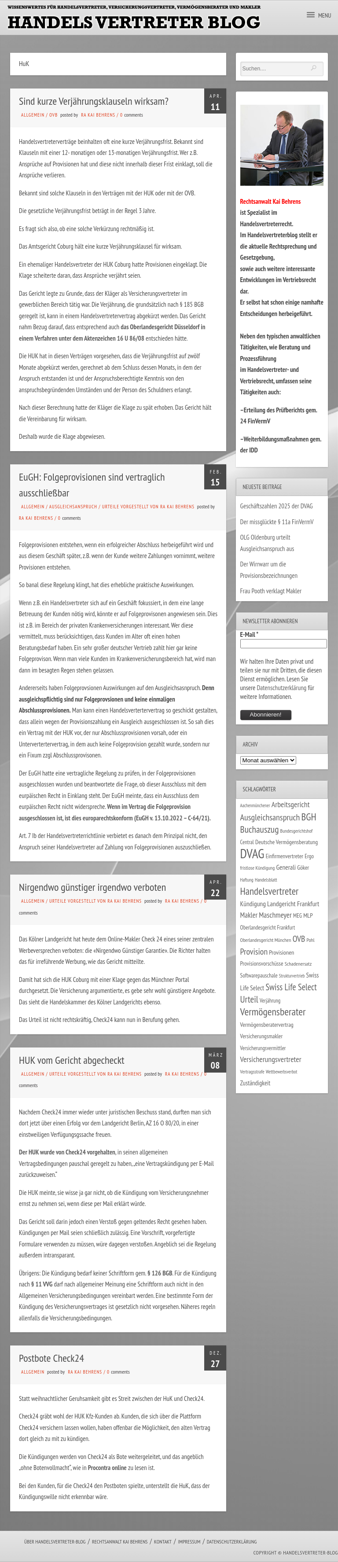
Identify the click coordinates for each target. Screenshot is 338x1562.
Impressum (189, 1541)
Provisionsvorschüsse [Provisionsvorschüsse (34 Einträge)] (261, 963)
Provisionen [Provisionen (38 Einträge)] (281, 952)
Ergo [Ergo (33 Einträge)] (309, 856)
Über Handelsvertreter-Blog (54, 1541)
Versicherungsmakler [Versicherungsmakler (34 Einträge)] (261, 1036)
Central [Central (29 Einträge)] (247, 841)
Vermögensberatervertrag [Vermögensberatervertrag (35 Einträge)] (267, 1025)
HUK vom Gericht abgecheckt (72, 1060)
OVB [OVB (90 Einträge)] (299, 938)
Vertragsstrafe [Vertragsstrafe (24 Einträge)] (252, 1071)
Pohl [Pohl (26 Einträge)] (310, 940)
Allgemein (32, 115)
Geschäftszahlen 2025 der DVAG (276, 506)
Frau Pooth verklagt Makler (271, 591)
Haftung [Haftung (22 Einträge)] (247, 880)
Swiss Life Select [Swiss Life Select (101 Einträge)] (290, 987)
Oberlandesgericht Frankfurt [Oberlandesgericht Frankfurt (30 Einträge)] (267, 927)
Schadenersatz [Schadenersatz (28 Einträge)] (298, 963)
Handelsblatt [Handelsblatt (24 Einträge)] (266, 879)
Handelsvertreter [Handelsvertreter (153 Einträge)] (269, 891)
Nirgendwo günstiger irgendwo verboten (92, 887)
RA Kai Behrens (98, 115)
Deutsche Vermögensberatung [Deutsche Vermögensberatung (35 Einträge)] (286, 842)
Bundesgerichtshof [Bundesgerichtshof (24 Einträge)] (296, 830)
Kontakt (163, 1541)
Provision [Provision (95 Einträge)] (254, 951)
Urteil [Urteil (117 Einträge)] (249, 999)
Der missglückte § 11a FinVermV (277, 522)
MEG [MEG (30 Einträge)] (297, 915)
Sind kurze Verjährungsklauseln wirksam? (94, 101)
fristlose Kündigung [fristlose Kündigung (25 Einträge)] (257, 867)
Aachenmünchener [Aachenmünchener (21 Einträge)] (255, 805)
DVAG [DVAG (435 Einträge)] (252, 853)
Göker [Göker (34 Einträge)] (303, 867)
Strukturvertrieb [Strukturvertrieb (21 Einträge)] (292, 976)
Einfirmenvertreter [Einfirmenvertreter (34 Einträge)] (284, 856)
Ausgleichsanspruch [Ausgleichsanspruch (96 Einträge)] (270, 817)
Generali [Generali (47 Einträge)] (286, 867)
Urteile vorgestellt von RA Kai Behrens (148, 507)
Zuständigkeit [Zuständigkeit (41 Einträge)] (255, 1083)
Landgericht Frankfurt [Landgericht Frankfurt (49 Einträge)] (293, 903)
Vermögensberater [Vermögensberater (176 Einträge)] (273, 1011)
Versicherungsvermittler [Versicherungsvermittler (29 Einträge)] (263, 1047)
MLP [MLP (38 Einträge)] (307, 915)
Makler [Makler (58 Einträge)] (248, 915)
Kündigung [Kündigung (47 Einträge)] (253, 903)
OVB (53, 115)
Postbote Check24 (51, 1358)
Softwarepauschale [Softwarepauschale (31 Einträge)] (259, 975)
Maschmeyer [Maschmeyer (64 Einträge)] (275, 915)
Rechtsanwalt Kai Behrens (120, 1541)
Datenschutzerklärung (281, 688)
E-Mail (249, 634)
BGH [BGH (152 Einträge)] (308, 816)
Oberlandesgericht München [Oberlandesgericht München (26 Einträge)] (265, 940)
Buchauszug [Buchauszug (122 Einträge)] (259, 829)
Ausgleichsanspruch (73, 507)
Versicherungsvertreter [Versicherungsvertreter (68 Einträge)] (270, 1059)
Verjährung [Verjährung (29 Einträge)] (270, 1000)
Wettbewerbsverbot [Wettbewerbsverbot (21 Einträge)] (281, 1072)
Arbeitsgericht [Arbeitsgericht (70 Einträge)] (291, 804)
